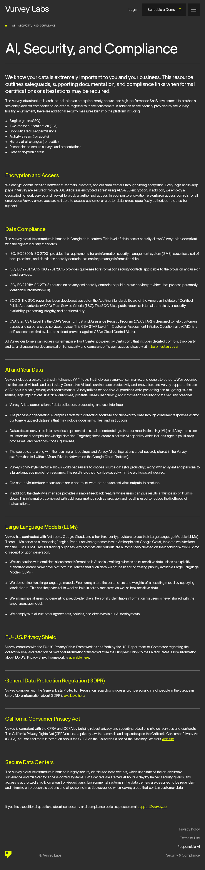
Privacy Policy (189, 829)
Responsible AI (188, 847)
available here (79, 657)
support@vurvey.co (152, 807)
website (168, 739)
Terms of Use (190, 838)
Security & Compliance (183, 855)
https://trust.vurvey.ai (163, 346)
